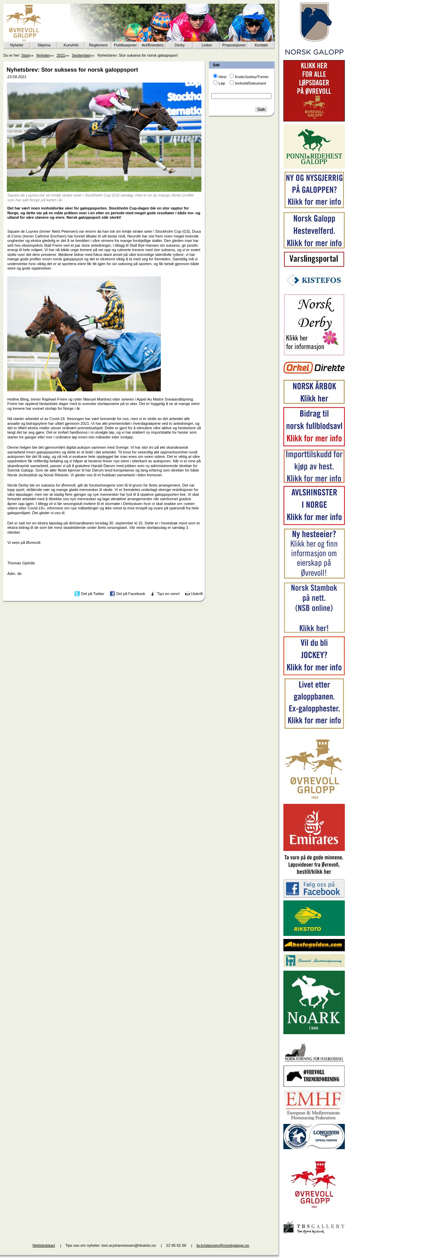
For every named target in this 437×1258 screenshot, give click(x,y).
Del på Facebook (130, 593)
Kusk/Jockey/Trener (251, 77)
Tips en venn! (168, 593)
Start (26, 55)
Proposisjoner (233, 45)
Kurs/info (71, 45)
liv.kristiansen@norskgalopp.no (223, 1245)
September (81, 55)
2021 (61, 55)
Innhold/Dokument (250, 83)
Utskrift (197, 593)
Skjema (44, 45)
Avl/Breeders (153, 45)
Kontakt (261, 45)
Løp (221, 83)
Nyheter (17, 45)
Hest (222, 77)
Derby (179, 45)
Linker (207, 45)
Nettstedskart (43, 1245)
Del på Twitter (92, 593)
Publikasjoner (125, 45)
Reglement (98, 45)
